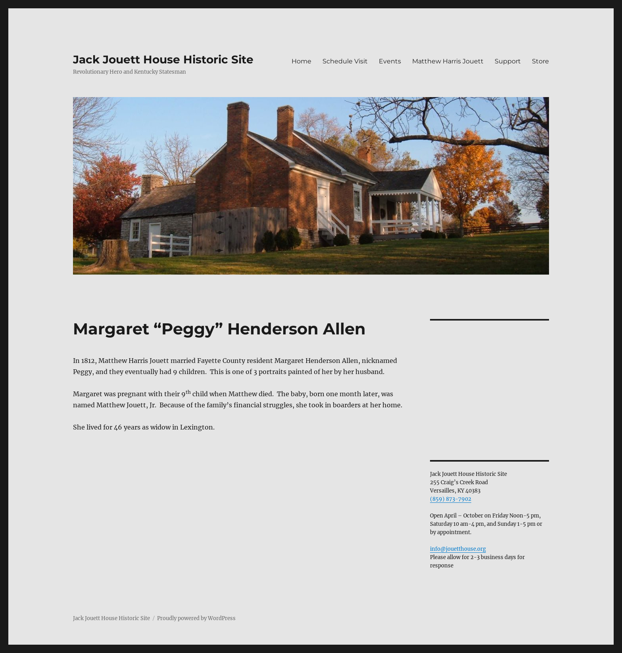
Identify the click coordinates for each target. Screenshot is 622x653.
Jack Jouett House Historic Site (163, 59)
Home (301, 61)
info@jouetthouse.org (458, 549)
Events (390, 61)
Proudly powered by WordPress (196, 618)
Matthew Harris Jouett (448, 61)
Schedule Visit (345, 61)
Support (508, 61)
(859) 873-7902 (450, 499)
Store (540, 61)
